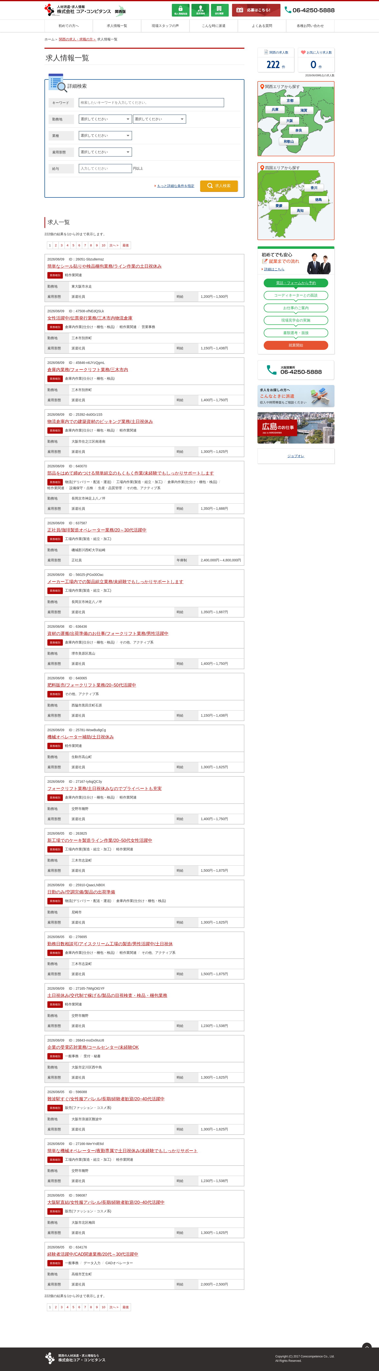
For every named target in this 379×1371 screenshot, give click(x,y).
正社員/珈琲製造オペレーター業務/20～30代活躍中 (96, 530)
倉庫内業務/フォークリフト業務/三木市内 (87, 369)
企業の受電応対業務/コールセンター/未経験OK (93, 1047)
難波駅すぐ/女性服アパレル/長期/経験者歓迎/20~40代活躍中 (106, 1099)
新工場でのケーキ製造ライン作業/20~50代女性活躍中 (99, 840)
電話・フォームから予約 (296, 283)
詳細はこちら (274, 269)
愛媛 (279, 206)
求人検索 (223, 186)
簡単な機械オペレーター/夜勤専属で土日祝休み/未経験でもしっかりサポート (122, 1150)
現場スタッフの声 (165, 26)
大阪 (289, 121)
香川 (314, 188)
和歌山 (289, 141)
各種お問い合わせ (310, 26)
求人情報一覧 (117, 26)
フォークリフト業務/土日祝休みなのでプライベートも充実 (104, 788)
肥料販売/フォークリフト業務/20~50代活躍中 (91, 685)
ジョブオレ (295, 456)
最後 (126, 245)
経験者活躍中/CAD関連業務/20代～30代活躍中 (92, 1254)
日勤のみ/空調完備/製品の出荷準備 (81, 892)
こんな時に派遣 (214, 26)
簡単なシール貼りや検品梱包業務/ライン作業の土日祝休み (104, 266)
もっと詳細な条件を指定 (175, 186)
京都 (290, 100)
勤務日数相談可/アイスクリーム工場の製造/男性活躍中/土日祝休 (110, 943)
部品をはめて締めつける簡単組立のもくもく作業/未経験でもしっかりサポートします (130, 473)
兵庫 (275, 109)
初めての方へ (68, 26)
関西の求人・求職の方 (76, 39)
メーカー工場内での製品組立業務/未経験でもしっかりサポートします (115, 581)
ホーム (49, 39)
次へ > (113, 245)
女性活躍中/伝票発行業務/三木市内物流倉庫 (89, 318)
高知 (300, 210)
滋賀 (303, 110)
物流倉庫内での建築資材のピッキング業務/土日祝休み (100, 421)
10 (103, 245)
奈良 (298, 130)
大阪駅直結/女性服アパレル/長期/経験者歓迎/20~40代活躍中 (106, 1202)
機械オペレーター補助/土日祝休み (80, 737)
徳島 (318, 200)
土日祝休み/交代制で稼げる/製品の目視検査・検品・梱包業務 (107, 995)
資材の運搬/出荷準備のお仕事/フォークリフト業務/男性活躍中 (107, 633)
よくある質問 (262, 26)
